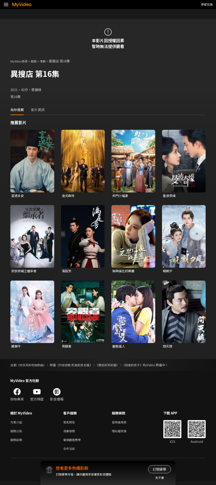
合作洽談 (70, 452)
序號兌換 (207, 4)
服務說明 (17, 442)
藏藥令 (16, 347)
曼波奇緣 (169, 195)
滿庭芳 (67, 271)
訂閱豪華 (159, 469)
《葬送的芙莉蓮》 (113, 366)
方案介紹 (17, 423)
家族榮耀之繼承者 (24, 271)
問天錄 (168, 347)
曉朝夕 (168, 271)
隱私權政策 (123, 433)
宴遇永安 (18, 195)
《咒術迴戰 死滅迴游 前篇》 (77, 366)
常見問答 (70, 423)
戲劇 (37, 61)
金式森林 (68, 195)
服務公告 (17, 433)
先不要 (159, 478)
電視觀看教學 (73, 442)
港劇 (47, 61)
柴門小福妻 (120, 195)
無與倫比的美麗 (124, 271)
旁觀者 (67, 347)
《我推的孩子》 (140, 366)
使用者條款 (123, 423)
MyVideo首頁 (20, 61)
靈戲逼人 (119, 347)
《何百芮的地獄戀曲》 (32, 366)
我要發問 (70, 433)
